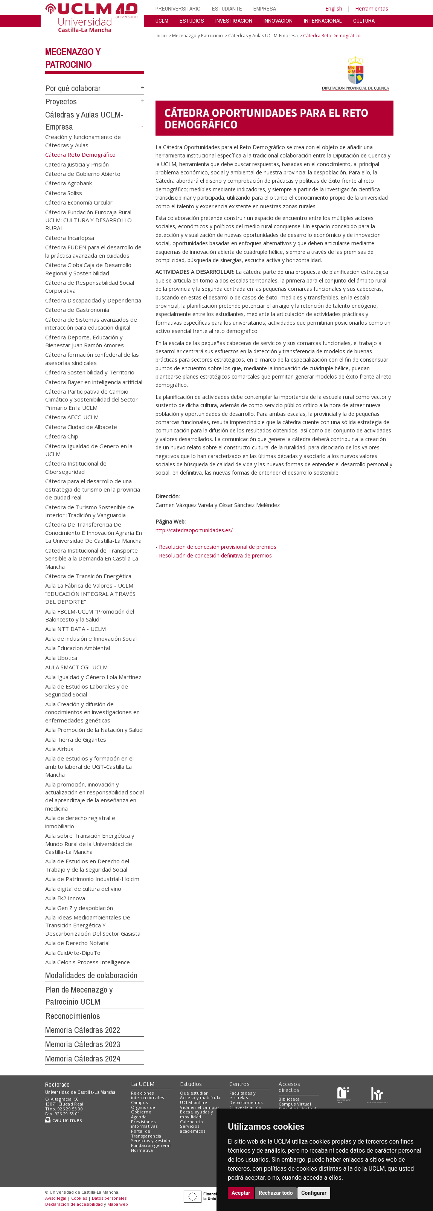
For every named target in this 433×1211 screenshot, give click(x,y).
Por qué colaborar (73, 88)
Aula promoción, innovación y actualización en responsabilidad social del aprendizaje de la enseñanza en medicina (94, 796)
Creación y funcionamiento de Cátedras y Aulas (83, 140)
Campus (139, 1102)
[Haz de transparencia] (344, 1094)
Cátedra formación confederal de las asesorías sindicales (92, 358)
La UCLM (143, 1083)
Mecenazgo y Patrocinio (197, 35)
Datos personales (109, 1198)
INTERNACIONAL (323, 20)
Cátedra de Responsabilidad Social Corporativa (89, 286)
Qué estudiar (194, 1093)
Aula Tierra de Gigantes (75, 739)
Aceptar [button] (241, 1193)
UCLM (162, 20)
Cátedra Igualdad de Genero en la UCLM (89, 449)
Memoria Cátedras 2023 (82, 1044)
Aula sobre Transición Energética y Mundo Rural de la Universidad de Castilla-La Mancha (89, 843)
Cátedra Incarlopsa (69, 237)
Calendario (191, 1121)
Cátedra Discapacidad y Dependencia (93, 300)
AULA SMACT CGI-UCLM (76, 667)
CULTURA (364, 20)
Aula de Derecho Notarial (77, 943)
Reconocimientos (72, 1016)
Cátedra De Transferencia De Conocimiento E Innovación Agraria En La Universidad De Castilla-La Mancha (93, 532)
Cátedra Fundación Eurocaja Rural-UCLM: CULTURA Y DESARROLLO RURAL (89, 220)
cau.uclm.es (63, 1120)
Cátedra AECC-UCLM (72, 417)
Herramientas (371, 8)
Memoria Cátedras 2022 (82, 1029)
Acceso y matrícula (200, 1097)
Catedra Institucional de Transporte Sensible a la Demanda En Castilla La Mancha (91, 558)
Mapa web (117, 1204)
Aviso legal (55, 1198)
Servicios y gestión (151, 1140)
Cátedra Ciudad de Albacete (81, 426)
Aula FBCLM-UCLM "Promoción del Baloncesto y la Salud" (89, 615)
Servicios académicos (192, 1128)
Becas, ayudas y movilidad (196, 1114)
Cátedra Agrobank (68, 183)
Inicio (161, 35)
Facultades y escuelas (242, 1095)
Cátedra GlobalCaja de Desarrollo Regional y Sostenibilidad (88, 268)
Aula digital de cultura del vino (83, 888)
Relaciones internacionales (147, 1095)
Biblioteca (289, 1099)
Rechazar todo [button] (276, 1193)
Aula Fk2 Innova (65, 898)
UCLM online (193, 1102)
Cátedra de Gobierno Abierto (82, 173)
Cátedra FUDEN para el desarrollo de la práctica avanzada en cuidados (93, 251)
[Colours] (377, 1094)
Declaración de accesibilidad (74, 1204)
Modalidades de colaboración (91, 975)
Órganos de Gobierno (143, 1109)
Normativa (142, 1150)
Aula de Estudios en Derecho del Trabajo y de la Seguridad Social (87, 865)
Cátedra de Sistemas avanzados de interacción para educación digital (91, 323)
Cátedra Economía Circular (79, 202)
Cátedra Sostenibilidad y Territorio (89, 372)
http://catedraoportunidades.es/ (194, 530)
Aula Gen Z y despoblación (79, 907)
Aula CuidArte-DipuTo (73, 952)
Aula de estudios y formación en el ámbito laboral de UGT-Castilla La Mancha (89, 766)
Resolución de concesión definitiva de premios (215, 555)
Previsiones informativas (144, 1124)
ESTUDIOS (192, 20)
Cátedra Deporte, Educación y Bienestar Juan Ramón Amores (84, 340)
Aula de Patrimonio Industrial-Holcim (92, 879)
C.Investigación (245, 1107)
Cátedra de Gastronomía (77, 309)
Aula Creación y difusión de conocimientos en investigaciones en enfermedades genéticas (92, 712)
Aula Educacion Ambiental (77, 648)
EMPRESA (264, 8)
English (333, 8)
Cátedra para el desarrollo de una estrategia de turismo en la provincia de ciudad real (92, 489)
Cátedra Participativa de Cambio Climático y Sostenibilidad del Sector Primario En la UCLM (91, 399)
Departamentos (245, 1102)
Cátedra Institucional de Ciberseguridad (76, 467)
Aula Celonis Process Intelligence (87, 962)
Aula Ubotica (61, 657)
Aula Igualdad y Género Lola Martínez (93, 676)
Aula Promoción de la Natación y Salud (94, 729)
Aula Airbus (59, 748)
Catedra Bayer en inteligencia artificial (93, 381)
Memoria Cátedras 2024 (82, 1058)
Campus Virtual (295, 1104)
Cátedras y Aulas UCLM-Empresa (263, 35)
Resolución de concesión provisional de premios (217, 546)
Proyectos (61, 101)
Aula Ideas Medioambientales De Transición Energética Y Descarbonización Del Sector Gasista (92, 925)
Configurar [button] (313, 1193)
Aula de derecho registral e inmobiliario (80, 821)
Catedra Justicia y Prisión (77, 164)
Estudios (191, 1083)
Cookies (79, 1198)
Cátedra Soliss (63, 192)
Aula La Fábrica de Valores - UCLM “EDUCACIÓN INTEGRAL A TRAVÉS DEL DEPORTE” (90, 593)
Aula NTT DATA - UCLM (75, 628)
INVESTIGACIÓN (233, 20)
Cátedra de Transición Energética (88, 575)
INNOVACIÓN (278, 20)
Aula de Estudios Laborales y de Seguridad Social (86, 690)
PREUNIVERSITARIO (178, 8)
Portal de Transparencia (146, 1133)
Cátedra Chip (61, 436)
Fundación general (151, 1145)
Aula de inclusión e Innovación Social (91, 638)
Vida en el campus (199, 1107)
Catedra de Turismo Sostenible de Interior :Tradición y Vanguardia (89, 510)
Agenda (139, 1116)
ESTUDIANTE (227, 8)
